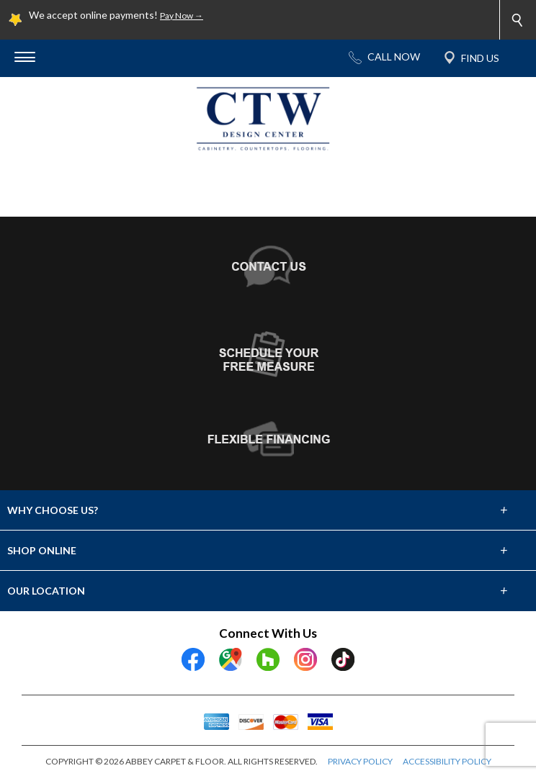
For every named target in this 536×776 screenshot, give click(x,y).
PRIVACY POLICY (360, 761)
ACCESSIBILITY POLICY (447, 761)
